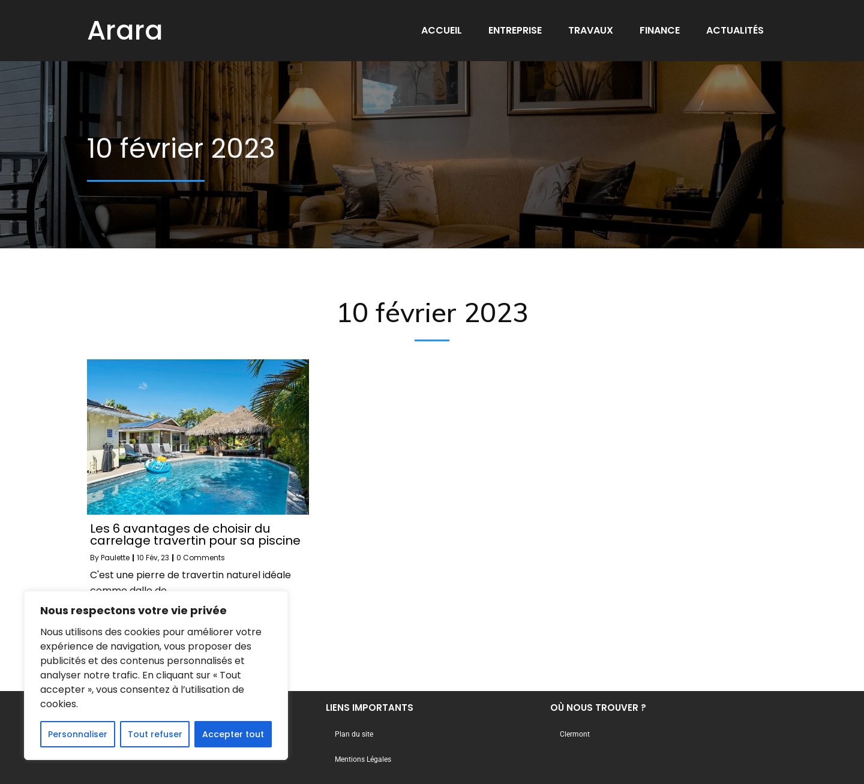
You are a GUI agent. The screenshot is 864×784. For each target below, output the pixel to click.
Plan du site (354, 734)
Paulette (115, 557)
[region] (156, 675)
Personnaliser (77, 734)
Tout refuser (155, 734)
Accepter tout (233, 734)
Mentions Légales (363, 759)
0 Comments (200, 557)
